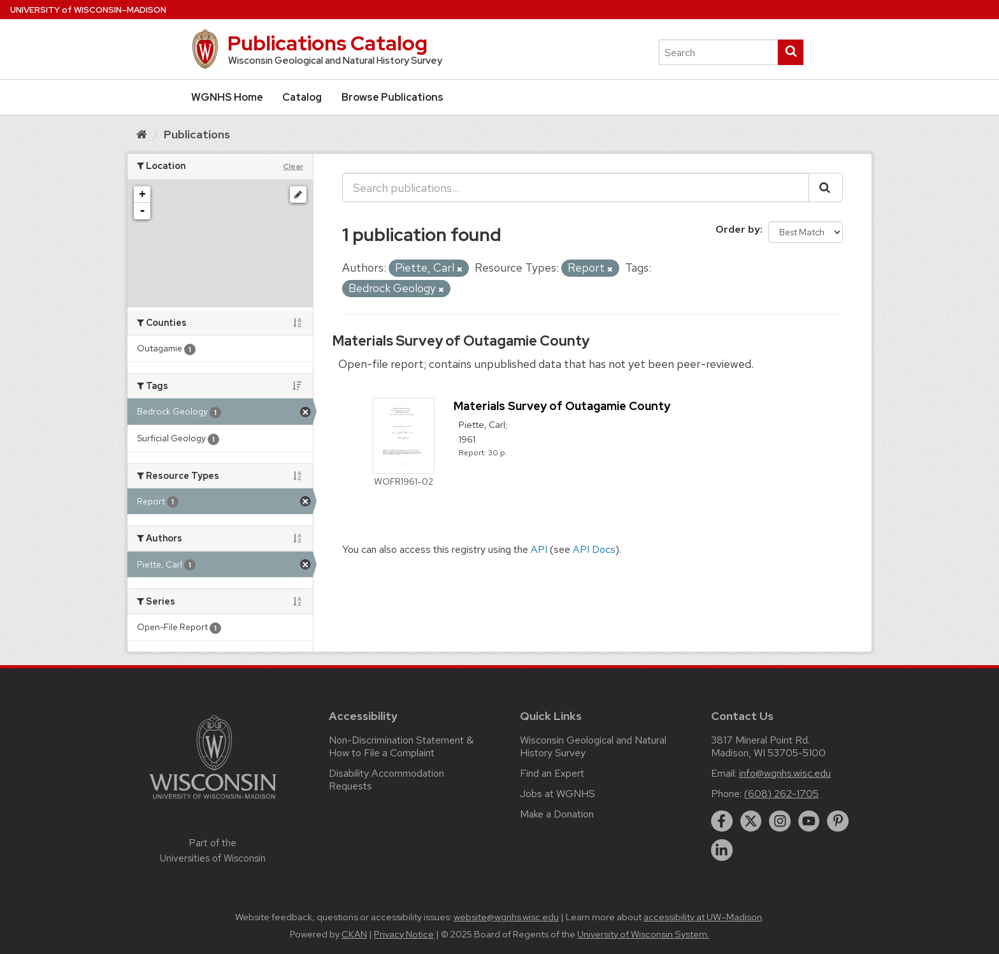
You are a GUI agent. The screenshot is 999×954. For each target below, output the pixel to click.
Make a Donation (557, 814)
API (539, 549)
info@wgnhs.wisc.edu (785, 773)
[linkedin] (722, 850)
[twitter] (751, 821)
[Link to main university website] (213, 801)
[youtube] (809, 821)
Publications (197, 134)
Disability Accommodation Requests (386, 780)
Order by (737, 229)
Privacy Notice (404, 934)
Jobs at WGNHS (557, 793)
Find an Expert (552, 773)
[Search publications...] (575, 187)
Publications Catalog (327, 43)
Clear (293, 166)
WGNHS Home (227, 97)
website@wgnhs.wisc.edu (506, 917)
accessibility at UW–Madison (702, 917)
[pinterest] (838, 821)
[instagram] (780, 821)
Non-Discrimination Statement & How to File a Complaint (401, 746)
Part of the (213, 851)
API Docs (594, 549)
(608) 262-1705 (781, 793)
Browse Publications (392, 97)
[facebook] (722, 821)
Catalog (302, 97)
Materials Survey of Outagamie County (461, 341)
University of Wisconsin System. (643, 934)
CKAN (354, 934)
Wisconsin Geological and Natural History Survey (593, 746)
